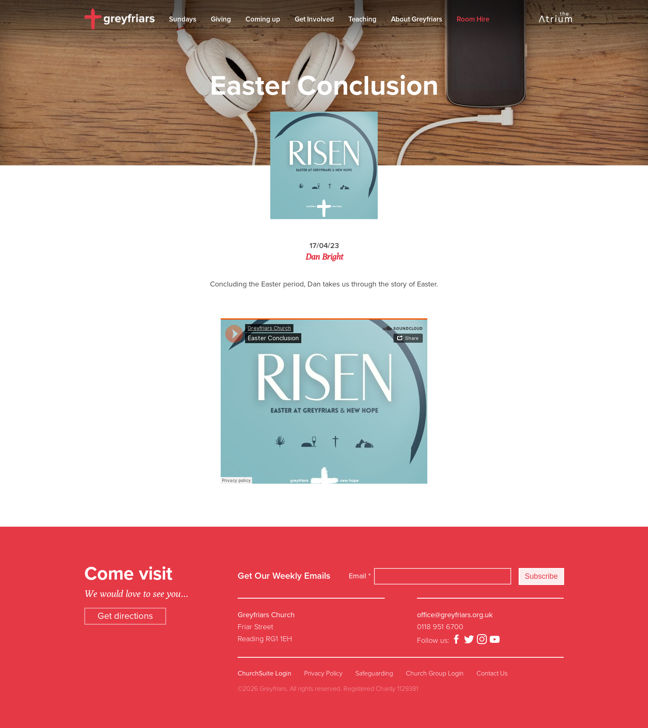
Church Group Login (435, 673)
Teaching (362, 19)
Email (360, 575)
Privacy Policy (323, 673)
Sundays (182, 19)
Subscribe (541, 576)
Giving (221, 19)
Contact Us (491, 673)
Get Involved (314, 19)
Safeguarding (374, 673)
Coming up (262, 19)
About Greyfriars (416, 19)
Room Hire (473, 19)
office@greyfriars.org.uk (455, 614)
